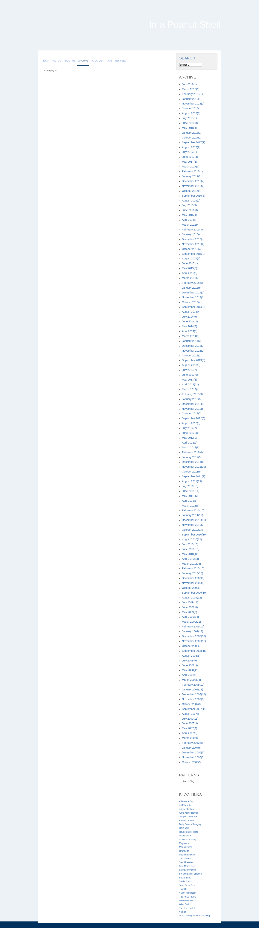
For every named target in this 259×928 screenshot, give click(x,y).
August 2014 (191, 311)
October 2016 (192, 190)
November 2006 (193, 757)
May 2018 (189, 127)
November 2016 (193, 185)
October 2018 (192, 108)
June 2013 (190, 374)
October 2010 (192, 529)
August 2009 (192, 597)
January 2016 (192, 234)
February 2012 (192, 452)
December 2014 (193, 292)
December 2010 (194, 519)
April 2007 (189, 733)
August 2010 (192, 539)
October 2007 (192, 704)
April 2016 (189, 219)
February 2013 (192, 394)
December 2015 (193, 239)
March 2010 (191, 563)
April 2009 (190, 616)
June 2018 (190, 122)
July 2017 (189, 151)
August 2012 (191, 423)
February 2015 (192, 282)
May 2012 (189, 437)
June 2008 (190, 665)
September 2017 (193, 142)
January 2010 (192, 573)
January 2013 (192, 399)
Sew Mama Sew (187, 866)
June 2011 (190, 491)
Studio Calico (185, 881)
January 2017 (192, 176)
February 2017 (192, 171)
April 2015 (189, 273)
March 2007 (190, 737)
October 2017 (192, 137)
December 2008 (194, 636)
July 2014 (189, 316)
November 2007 (193, 699)
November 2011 (194, 466)
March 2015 (190, 277)
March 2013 (190, 389)
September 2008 (194, 650)
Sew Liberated (186, 862)
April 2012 (189, 442)
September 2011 (193, 476)
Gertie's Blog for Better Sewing (194, 915)
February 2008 (193, 684)
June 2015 (190, 263)
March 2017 (190, 166)
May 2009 (189, 612)
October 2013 (192, 355)
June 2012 (190, 432)
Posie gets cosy (187, 854)
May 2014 (189, 326)
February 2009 (193, 626)
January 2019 (192, 98)
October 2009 (192, 587)
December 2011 (193, 461)
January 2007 (192, 747)
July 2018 (189, 118)
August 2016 (191, 200)
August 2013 (191, 365)
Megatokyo (184, 843)
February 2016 (192, 229)
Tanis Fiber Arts (187, 885)
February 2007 (192, 742)
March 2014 (190, 336)
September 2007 (194, 708)
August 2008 (191, 655)
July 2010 (190, 544)
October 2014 (192, 302)
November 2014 (193, 297)
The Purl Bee (185, 858)
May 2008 (190, 670)
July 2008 (189, 660)
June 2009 (190, 607)
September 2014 (193, 306)
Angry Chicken (186, 809)
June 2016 (190, 210)
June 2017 (190, 156)
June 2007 (190, 723)
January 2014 (192, 340)
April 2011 (189, 500)
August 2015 (191, 258)
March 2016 (190, 224)
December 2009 (193, 578)
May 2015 (189, 268)
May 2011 (190, 495)
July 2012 (189, 428)
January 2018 (192, 132)
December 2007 (194, 694)
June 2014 (190, 321)
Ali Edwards (185, 805)
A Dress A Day (186, 801)
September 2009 (194, 592)
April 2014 (189, 331)
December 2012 (193, 403)
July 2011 (190, 486)
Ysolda (182, 912)
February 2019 (192, 94)
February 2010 (193, 568)
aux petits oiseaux (188, 816)
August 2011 (192, 481)
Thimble (183, 889)
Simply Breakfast (187, 870)
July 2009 (190, 602)
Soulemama (185, 877)
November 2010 (193, 524)
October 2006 (192, 762)
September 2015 (193, 253)
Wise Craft (184, 904)
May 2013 (189, 379)
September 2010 (194, 534)
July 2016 (189, 205)
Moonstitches (185, 847)
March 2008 (191, 679)
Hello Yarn (184, 828)
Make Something (187, 839)
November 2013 (193, 350)
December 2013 (193, 345)
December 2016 (193, 181)
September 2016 (193, 195)
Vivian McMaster (187, 893)
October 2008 (192, 645)
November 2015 (193, 244)
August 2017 (191, 147)
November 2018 (193, 103)
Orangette (184, 851)
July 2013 (189, 369)
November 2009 (193, 582)
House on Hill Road (188, 832)
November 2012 (193, 408)
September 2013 (193, 360)
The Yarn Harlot (187, 908)
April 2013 (190, 384)
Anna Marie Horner (188, 813)
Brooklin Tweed (186, 820)
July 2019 (189, 84)
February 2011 (193, 510)
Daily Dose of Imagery (190, 824)
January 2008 (192, 689)
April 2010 (190, 558)
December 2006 (193, 752)
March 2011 (190, 505)
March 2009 (191, 621)
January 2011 (192, 515)
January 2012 (192, 457)
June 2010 (190, 549)
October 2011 (192, 471)
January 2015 (192, 287)
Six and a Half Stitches (190, 873)
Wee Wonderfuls (187, 900)
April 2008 (189, 674)
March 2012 (190, 447)
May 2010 (190, 554)
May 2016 (189, 214)
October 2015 (192, 248)
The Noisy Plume (187, 896)
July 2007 (190, 718)
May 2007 (189, 728)
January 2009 (192, 631)
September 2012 (193, 418)
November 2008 (194, 641)
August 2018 (191, 113)
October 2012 (192, 413)
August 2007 (191, 713)
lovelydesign (185, 835)
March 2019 (190, 89)
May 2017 (189, 161)
